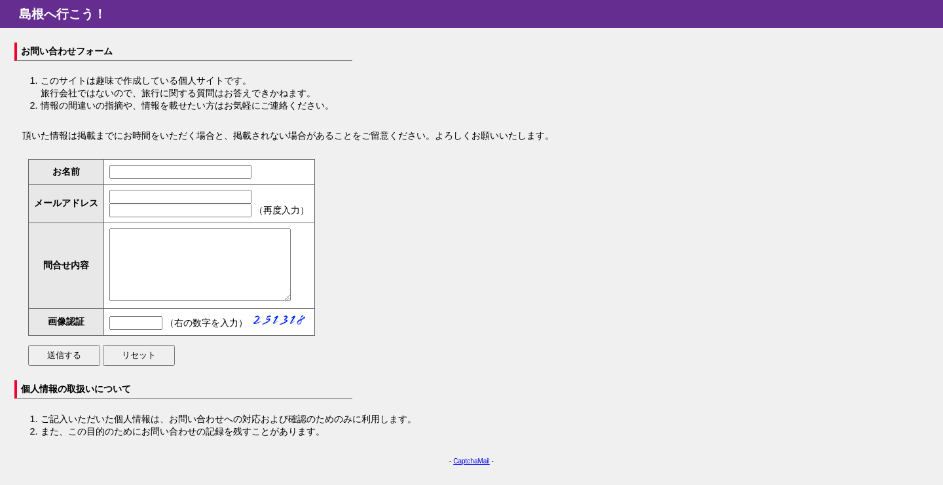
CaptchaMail (471, 474)
